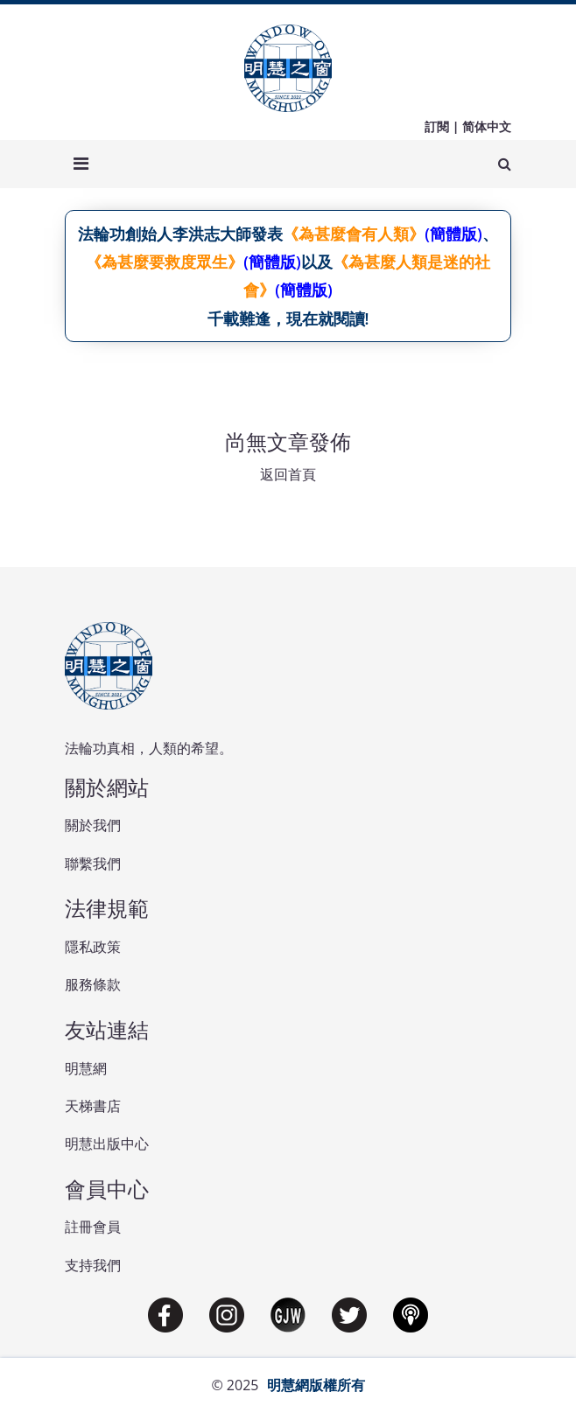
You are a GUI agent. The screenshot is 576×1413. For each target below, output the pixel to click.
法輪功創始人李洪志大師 (164, 233)
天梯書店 (93, 1106)
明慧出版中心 (107, 1143)
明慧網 (86, 1068)
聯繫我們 (93, 863)
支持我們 (93, 1265)
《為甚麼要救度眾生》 (164, 261)
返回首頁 (288, 474)
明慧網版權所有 (316, 1385)
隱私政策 (93, 946)
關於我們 (93, 825)
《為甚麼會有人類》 (354, 233)
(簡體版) (453, 233)
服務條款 (93, 984)
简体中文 (486, 126)
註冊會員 (93, 1226)
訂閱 (437, 126)
